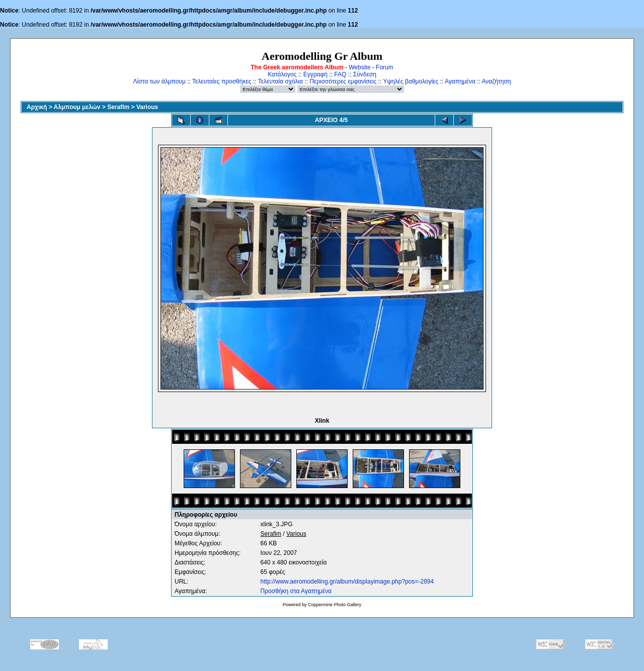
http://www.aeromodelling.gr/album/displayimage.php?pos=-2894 (347, 581)
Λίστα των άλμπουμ (159, 81)
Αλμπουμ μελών (77, 107)
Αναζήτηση (496, 81)
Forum (384, 67)
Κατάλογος (282, 74)
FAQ (340, 74)
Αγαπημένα (460, 81)
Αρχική (37, 107)
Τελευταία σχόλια (280, 81)
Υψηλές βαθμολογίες (410, 81)
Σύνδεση (364, 74)
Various (147, 107)
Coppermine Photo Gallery (334, 604)
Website (359, 67)
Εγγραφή (315, 74)
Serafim (118, 107)
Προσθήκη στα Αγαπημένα (296, 591)
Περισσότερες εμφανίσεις (342, 81)
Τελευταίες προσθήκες (222, 81)
